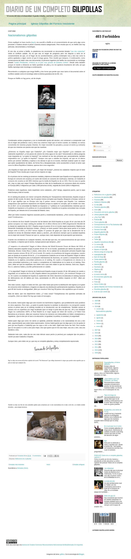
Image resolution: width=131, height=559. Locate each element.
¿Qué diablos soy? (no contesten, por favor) (111, 379)
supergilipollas (99, 254)
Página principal (17, 23)
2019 (96, 303)
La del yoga (98, 247)
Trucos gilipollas (99, 222)
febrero (98, 323)
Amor (96, 210)
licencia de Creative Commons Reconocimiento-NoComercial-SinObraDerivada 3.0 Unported (52, 545)
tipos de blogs (98, 257)
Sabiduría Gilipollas (100, 202)
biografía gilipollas (100, 232)
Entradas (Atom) (22, 468)
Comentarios (99, 150)
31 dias (96, 205)
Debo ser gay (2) (109, 496)
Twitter (96, 239)
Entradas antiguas (78, 464)
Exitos (96, 279)
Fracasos (97, 200)
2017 (96, 330)
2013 (96, 341)
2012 (96, 344)
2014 (96, 338)
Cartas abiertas (99, 259)
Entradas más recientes (16, 464)
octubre (99, 309)
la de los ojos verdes (101, 292)
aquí (33, 42)
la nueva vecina (99, 274)
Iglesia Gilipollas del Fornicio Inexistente (52, 23)
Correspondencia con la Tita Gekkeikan (107, 224)
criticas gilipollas (99, 214)
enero (98, 326)
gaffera (62, 554)
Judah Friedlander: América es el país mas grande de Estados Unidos (41, 62)
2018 (96, 306)
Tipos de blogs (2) (110, 395)
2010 (96, 350)
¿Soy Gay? (98, 217)
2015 (96, 336)
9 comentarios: (37, 455)
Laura (96, 237)
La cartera (97, 244)
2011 (96, 347)
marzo (98, 321)
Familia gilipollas (99, 262)
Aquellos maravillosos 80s (102, 242)
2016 (96, 333)
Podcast (96, 219)
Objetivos (97, 269)
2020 (96, 301)
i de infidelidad (109, 468)
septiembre (100, 315)
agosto (98, 318)
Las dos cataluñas (77, 51)
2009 (96, 353)
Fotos (96, 282)
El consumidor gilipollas (101, 277)
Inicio (48, 464)
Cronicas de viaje (99, 227)
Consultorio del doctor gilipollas (104, 212)
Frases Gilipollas (99, 234)
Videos (96, 272)
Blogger (81, 554)
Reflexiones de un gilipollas (23, 458)
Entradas (97, 146)
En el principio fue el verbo (112, 426)
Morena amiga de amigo (102, 252)
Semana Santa (99, 229)
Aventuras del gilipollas (101, 197)
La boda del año (109, 481)
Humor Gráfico (99, 284)
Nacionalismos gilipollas (22, 35)
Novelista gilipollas (100, 289)
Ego (105, 441)
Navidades (97, 267)
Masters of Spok (99, 249)
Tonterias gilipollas (100, 207)
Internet (96, 264)
